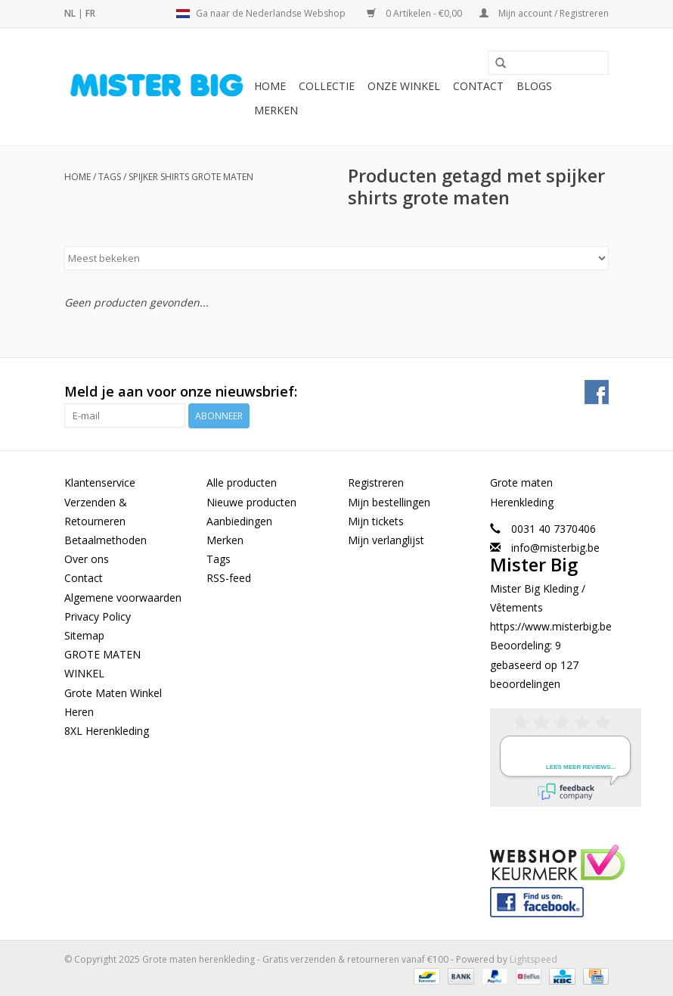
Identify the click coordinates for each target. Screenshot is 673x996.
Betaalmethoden (105, 540)
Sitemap (84, 635)
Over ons (86, 559)
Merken (276, 110)
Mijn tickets (376, 521)
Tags (109, 176)
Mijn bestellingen (389, 502)
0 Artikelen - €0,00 (415, 13)
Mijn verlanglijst (386, 540)
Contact (478, 86)
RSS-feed (228, 578)
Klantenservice (99, 482)
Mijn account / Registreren (544, 13)
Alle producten (241, 482)
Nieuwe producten (251, 502)
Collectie (327, 86)
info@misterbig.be (555, 547)
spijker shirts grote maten (191, 176)
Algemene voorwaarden (122, 597)
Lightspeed (533, 959)
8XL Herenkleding (106, 731)
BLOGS (534, 86)
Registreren (376, 482)
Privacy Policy (97, 616)
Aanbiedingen (239, 521)
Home (270, 86)
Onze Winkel (404, 86)
